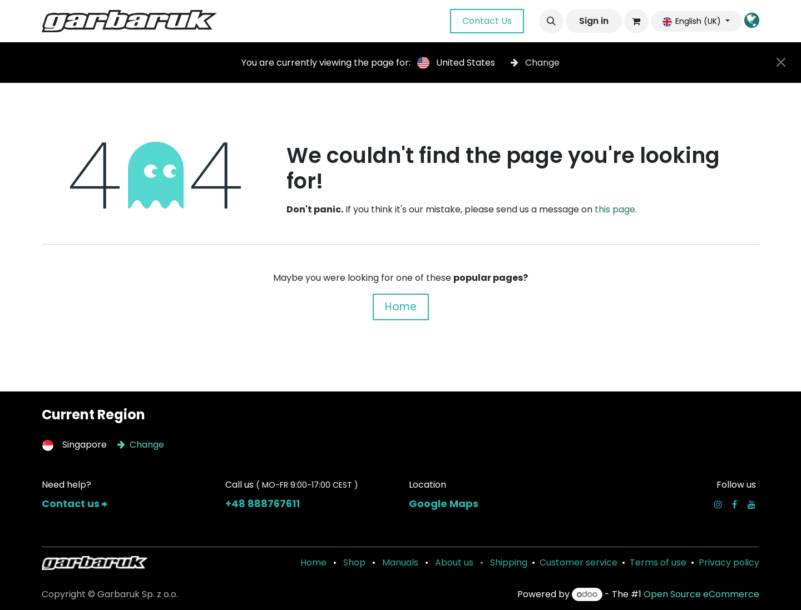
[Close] (781, 62)
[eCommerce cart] (636, 21)
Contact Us (487, 20)
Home (401, 306)
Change (535, 62)
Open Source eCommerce (701, 594)
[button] (551, 21)
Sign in (594, 20)
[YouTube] (751, 504)
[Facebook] (734, 504)
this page (615, 209)
